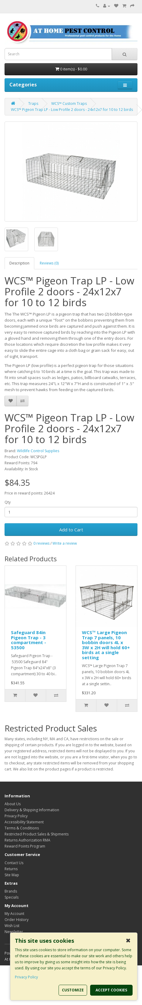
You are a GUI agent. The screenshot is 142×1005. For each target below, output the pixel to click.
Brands (11, 891)
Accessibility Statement (24, 822)
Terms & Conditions (22, 828)
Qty (8, 502)
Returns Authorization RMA (27, 840)
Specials (12, 897)
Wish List (12, 925)
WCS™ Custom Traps (69, 103)
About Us (13, 803)
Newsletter (14, 931)
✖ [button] (128, 940)
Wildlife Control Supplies (38, 450)
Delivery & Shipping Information (32, 809)
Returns (11, 868)
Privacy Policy (16, 816)
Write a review (64, 543)
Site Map (12, 874)
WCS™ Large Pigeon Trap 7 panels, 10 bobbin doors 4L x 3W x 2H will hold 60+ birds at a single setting (106, 644)
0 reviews (41, 543)
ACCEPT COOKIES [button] (111, 990)
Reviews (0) (49, 263)
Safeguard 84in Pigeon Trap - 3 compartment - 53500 (28, 639)
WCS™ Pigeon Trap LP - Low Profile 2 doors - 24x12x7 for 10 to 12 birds (72, 109)
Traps (33, 103)
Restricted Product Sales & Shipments (37, 834)
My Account (14, 913)
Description (19, 263)
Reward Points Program (25, 846)
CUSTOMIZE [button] (73, 990)
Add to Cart (71, 530)
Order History (17, 919)
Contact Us (14, 862)
